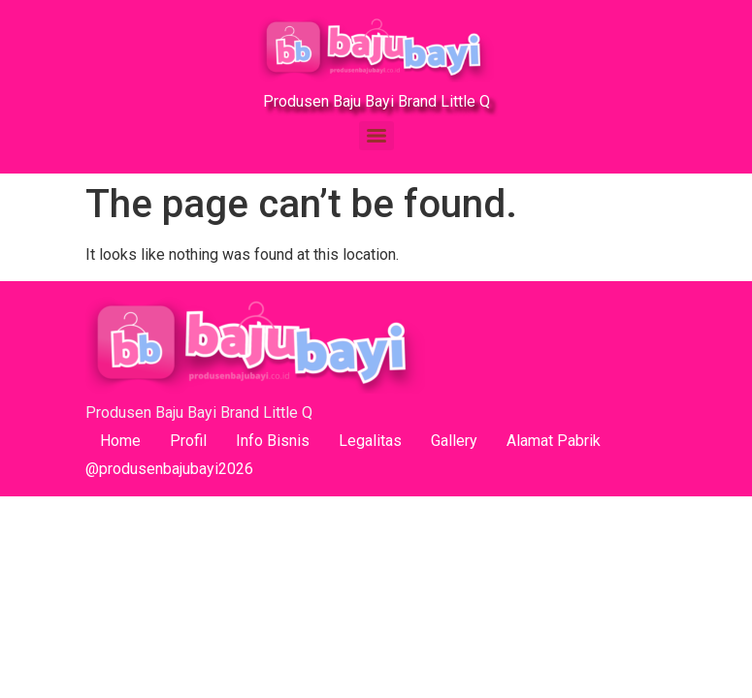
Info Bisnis (273, 440)
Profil (188, 440)
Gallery (454, 440)
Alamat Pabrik (554, 440)
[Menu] (376, 135)
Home (120, 440)
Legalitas (370, 440)
